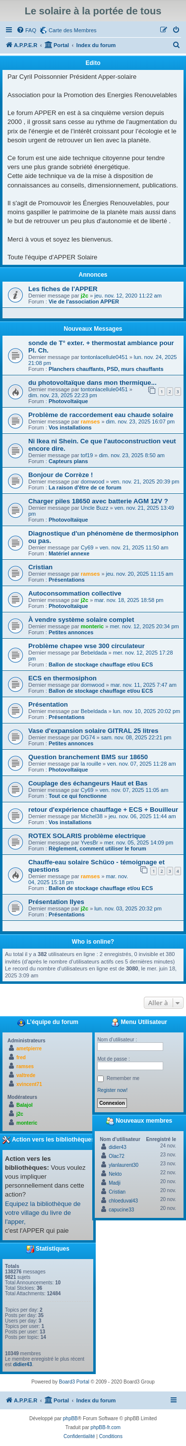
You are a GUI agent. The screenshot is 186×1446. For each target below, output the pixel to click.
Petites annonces (71, 632)
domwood (93, 481)
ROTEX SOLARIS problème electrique (87, 836)
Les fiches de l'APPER (62, 289)
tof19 (87, 455)
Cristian (40, 567)
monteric (92, 626)
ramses (90, 421)
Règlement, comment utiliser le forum (97, 848)
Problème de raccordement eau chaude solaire (100, 415)
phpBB (70, 1418)
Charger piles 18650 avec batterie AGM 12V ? (98, 501)
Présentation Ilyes (56, 901)
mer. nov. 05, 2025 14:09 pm (138, 842)
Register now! (112, 1090)
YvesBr (89, 842)
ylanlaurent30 (123, 1165)
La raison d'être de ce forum (85, 487)
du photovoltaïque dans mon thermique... (92, 382)
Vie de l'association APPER (84, 301)
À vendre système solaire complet (81, 619)
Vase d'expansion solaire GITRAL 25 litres (93, 730)
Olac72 (116, 1156)
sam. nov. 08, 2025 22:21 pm (136, 737)
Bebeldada (94, 653)
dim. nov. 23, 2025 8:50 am (132, 455)
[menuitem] (26, 30)
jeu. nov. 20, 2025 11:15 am (140, 574)
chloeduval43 (123, 1201)
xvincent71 (29, 1084)
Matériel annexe (69, 553)
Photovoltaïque (68, 401)
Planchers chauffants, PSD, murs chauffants (106, 369)
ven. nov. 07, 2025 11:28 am (141, 764)
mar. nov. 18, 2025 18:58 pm (128, 600)
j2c (84, 296)
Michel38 (92, 816)
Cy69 (87, 547)
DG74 (88, 737)
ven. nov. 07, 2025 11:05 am (134, 790)
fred (21, 1057)
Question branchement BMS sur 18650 (88, 757)
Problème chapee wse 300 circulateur (86, 646)
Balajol (24, 1105)
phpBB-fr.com (106, 1427)
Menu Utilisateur (139, 1022)
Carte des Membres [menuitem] (73, 30)
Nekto (115, 1174)
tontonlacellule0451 (104, 357)
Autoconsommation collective (75, 593)
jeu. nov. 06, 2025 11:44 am (142, 816)
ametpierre (29, 1048)
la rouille (91, 764)
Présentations (67, 580)
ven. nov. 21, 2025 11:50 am (134, 547)
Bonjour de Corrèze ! (60, 475)
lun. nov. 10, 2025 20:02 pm (147, 711)
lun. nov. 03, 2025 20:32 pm (128, 908)
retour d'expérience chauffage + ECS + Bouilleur (103, 809)
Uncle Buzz (95, 508)
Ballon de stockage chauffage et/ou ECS (101, 664)
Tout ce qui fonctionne (78, 796)
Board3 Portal (74, 1382)
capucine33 (121, 1209)
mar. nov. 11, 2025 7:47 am (144, 685)
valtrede (25, 1075)
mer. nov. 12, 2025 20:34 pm (144, 626)
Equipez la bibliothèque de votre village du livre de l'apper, (43, 1212)
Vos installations (70, 427)
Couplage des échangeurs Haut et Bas (87, 783)
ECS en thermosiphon (62, 678)
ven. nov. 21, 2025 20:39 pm (145, 481)
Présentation (48, 704)
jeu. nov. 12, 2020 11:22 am (128, 296)
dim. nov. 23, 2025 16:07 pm (140, 421)
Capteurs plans (68, 461)
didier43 (22, 1364)
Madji (115, 1183)
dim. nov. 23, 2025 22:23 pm (62, 395)
